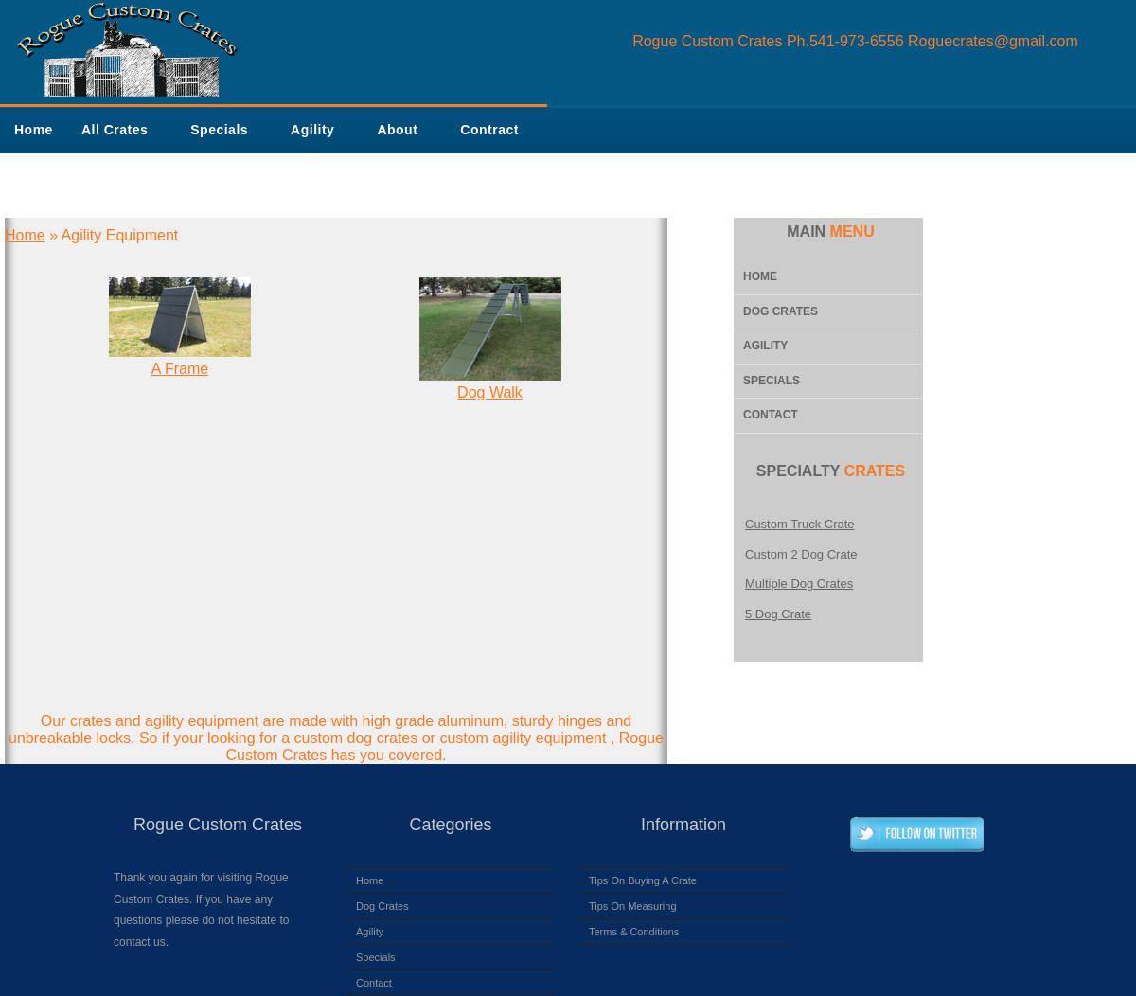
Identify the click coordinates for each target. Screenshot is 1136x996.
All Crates (114, 129)
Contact (770, 414)
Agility (312, 129)
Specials (219, 129)
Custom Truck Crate (800, 524)
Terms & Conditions (634, 931)
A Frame (179, 369)
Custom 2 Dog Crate (801, 554)
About (397, 129)
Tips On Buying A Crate (643, 880)
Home (33, 129)
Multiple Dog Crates (799, 584)
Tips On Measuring (633, 906)
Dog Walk (490, 392)
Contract (489, 129)
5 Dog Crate (778, 614)
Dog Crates (780, 311)
